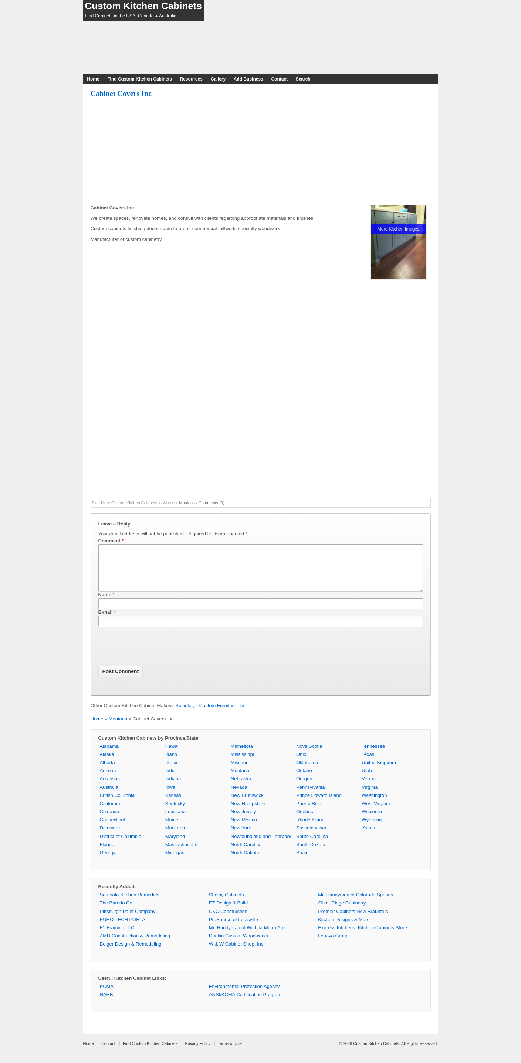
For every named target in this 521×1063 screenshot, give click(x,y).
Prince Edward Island (319, 804)
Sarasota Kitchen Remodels (129, 903)
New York (241, 836)
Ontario (304, 779)
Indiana (173, 787)
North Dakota (245, 861)
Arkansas (110, 787)
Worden (170, 503)
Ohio (301, 763)
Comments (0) (211, 503)
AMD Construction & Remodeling (135, 944)
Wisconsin (372, 820)
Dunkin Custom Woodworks (238, 944)
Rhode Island (310, 828)
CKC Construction (228, 920)
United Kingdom (379, 771)
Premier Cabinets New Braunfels (353, 920)
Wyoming (372, 828)
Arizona (108, 779)
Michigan (175, 861)
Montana (187, 503)
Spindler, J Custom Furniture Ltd (209, 714)
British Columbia (117, 804)
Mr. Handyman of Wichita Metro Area (248, 936)
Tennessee (373, 755)
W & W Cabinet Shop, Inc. (237, 952)
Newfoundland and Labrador (261, 845)
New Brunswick (247, 804)
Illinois (172, 771)
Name (104, 603)
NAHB (106, 1003)
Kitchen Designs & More (343, 928)
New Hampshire (248, 812)
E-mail (105, 621)
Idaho (171, 763)
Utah (367, 779)
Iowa (170, 796)
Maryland (175, 845)
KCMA (107, 995)
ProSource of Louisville (233, 928)
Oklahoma (307, 771)
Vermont (370, 787)
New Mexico (244, 828)
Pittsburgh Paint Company (128, 920)
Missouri (239, 771)
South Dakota (310, 853)
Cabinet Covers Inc (121, 93)
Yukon (368, 836)
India (170, 779)
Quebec (304, 820)
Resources (191, 79)
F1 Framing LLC (117, 936)
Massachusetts (181, 853)
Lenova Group (333, 944)
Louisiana (175, 820)
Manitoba (175, 836)
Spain (302, 861)
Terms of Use (230, 1052)
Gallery (218, 79)
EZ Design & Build (228, 911)
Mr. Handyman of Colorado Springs (355, 903)
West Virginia (376, 812)
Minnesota (242, 755)
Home (93, 79)
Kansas (173, 804)
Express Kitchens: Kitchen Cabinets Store (362, 936)
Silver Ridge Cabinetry (342, 911)
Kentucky (175, 812)
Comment (111, 541)
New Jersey (243, 820)
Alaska (107, 763)
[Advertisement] (261, 153)
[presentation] (154, 656)
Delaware (110, 836)
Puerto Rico (308, 812)
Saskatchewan (312, 836)
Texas (368, 763)
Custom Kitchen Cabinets (143, 5)
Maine (171, 828)
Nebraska (241, 787)
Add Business (248, 79)
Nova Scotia (309, 755)
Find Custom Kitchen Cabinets (139, 79)
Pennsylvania (310, 796)
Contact (279, 79)
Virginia (370, 796)
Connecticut (112, 828)
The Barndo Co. (117, 911)
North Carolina (246, 853)
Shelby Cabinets (226, 903)
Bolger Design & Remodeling (131, 952)
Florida (107, 853)
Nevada (239, 796)
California (110, 812)
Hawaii (172, 755)
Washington (374, 804)
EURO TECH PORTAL (124, 928)
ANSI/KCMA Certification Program (245, 1003)
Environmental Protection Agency (244, 995)
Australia (109, 796)
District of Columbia (121, 845)
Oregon (304, 787)
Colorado (109, 820)
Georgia (108, 861)
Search (303, 79)
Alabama (109, 755)
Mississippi (242, 763)
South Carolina (312, 845)
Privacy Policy (197, 1052)
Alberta (107, 771)
